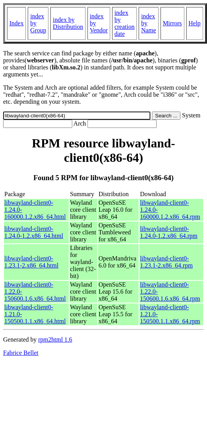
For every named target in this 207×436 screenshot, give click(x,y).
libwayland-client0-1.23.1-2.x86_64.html (31, 262)
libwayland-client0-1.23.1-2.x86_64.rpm (166, 262)
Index (16, 23)
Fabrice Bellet (20, 352)
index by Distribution (68, 23)
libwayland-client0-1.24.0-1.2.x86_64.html (33, 232)
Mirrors (172, 23)
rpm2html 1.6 (55, 339)
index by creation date (124, 23)
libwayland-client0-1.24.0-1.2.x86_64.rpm (168, 232)
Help (195, 23)
